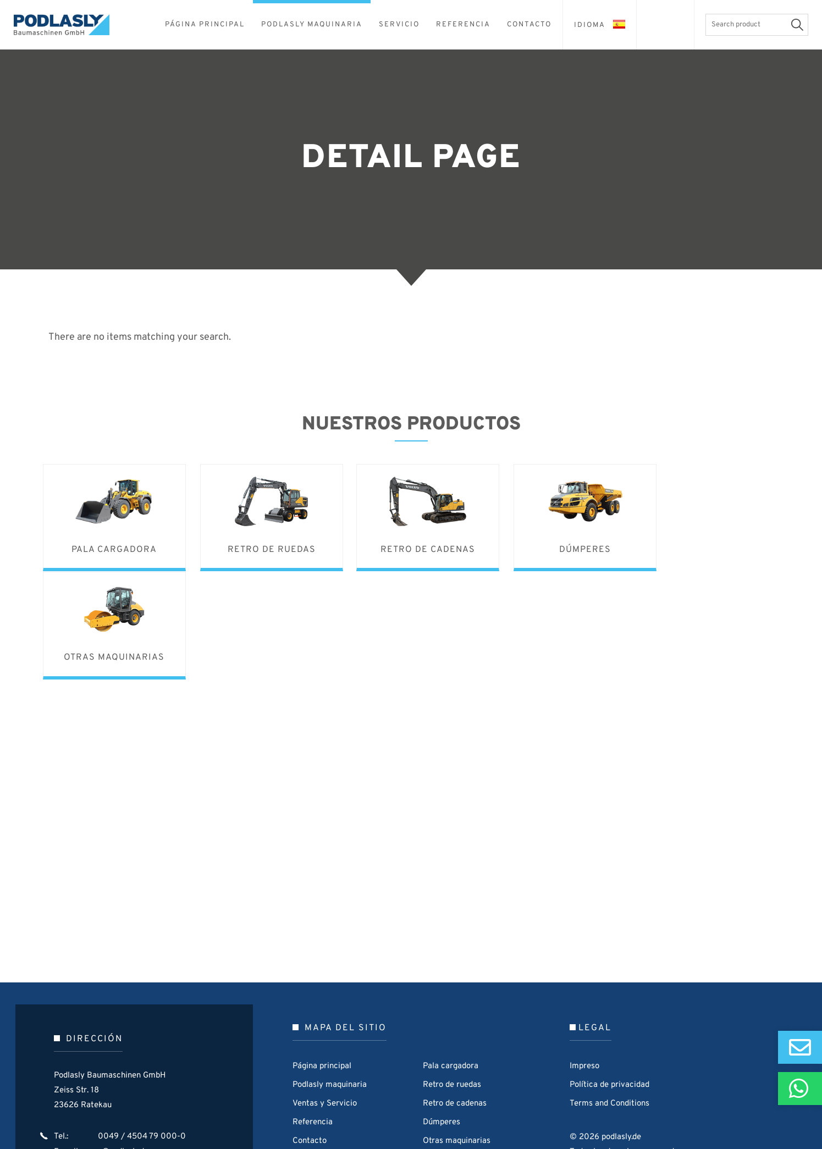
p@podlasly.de (123, 1042)
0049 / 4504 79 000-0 (142, 1028)
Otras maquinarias (456, 1032)
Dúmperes (441, 1013)
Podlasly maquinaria (330, 976)
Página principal (322, 957)
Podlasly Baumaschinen (69, 25)
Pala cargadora (450, 957)
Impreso (584, 957)
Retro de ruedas (452, 976)
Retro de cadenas (455, 995)
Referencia (313, 1013)
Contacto (310, 1032)
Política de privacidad (609, 976)
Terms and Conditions (609, 995)
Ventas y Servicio (325, 995)
